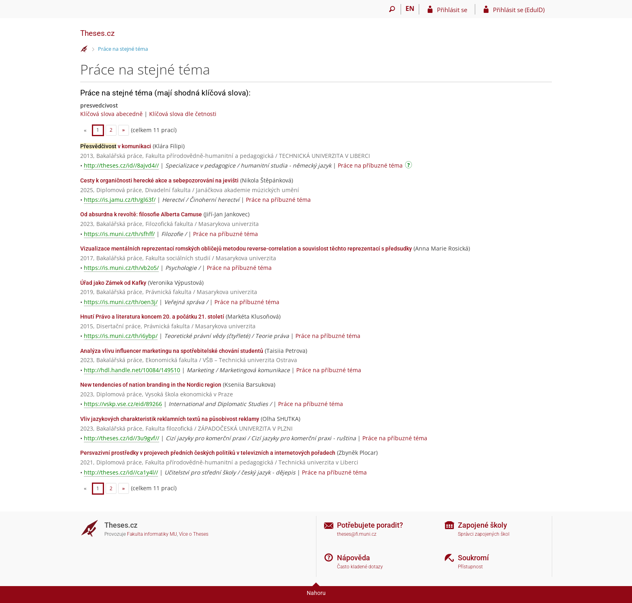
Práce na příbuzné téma (370, 165)
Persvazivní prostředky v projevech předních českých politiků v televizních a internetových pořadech (207, 453)
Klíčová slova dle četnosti (182, 114)
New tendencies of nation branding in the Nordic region (150, 384)
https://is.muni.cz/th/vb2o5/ (121, 267)
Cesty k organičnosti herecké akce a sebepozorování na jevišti (159, 180)
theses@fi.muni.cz (356, 534)
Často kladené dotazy (360, 567)
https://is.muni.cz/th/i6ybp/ (121, 336)
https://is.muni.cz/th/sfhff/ (119, 234)
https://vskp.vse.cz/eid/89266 (123, 404)
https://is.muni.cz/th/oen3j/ (121, 302)
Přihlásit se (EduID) (519, 10)
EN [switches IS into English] (409, 8)
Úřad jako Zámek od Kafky (113, 283)
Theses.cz (97, 33)
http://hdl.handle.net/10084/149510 (132, 370)
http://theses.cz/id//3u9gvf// (121, 438)
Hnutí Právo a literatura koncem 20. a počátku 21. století (152, 316)
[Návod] (409, 166)
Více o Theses (193, 534)
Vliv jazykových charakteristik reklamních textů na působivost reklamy (169, 419)
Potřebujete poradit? (370, 525)
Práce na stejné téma (123, 48)
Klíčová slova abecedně (111, 114)
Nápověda (353, 557)
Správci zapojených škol (483, 534)
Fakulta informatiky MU (152, 534)
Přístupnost (470, 567)
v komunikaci (115, 146)
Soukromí (473, 557)
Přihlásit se (452, 10)
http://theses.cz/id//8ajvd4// (121, 165)
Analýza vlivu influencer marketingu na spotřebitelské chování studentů (171, 351)
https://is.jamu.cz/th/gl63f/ (120, 199)
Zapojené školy (482, 525)
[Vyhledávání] (392, 9)
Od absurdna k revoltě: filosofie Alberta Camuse (141, 214)
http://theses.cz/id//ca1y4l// (121, 472)
